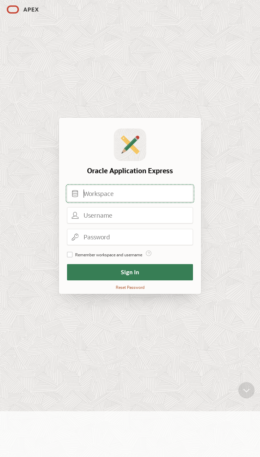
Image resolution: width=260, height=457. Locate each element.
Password (75, 237)
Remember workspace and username (108, 254)
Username (75, 215)
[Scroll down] (246, 390)
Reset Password (130, 287)
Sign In (130, 272)
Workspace (75, 193)
